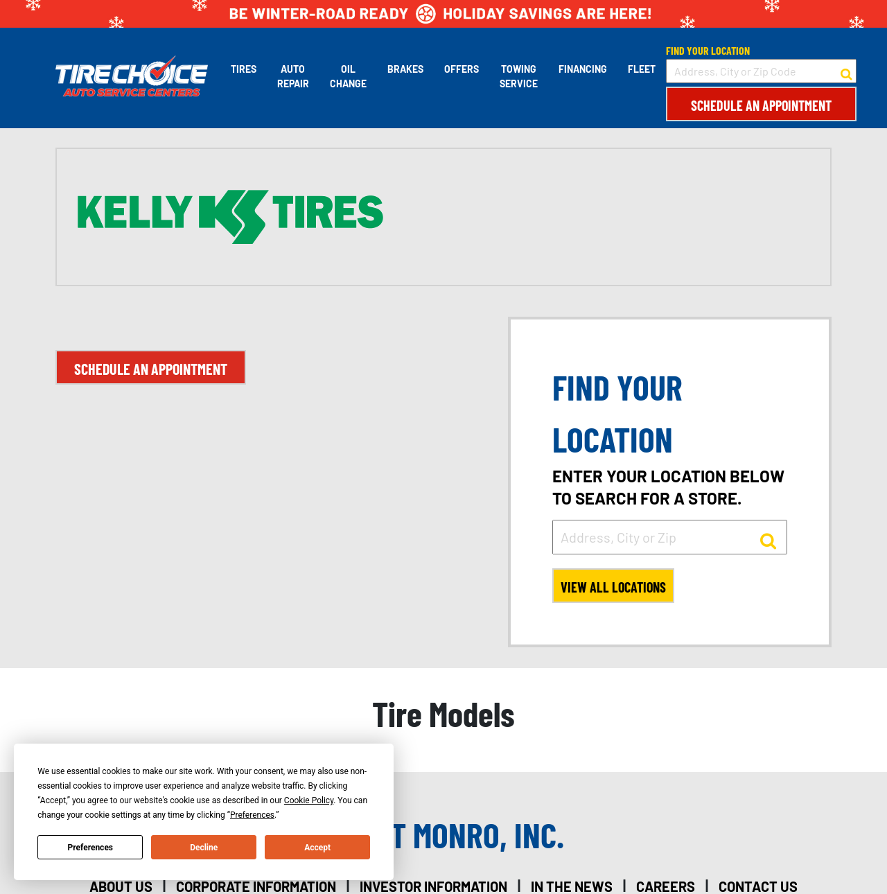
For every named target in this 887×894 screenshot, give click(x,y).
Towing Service (519, 76)
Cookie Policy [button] (308, 800)
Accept (317, 847)
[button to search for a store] (846, 71)
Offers (461, 69)
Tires (243, 69)
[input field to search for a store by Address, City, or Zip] (669, 537)
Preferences (91, 847)
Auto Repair (293, 76)
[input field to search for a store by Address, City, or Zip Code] (761, 71)
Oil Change (348, 76)
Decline (204, 847)
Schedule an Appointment (761, 105)
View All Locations (613, 587)
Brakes (405, 69)
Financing (583, 69)
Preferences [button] (252, 815)
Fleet (642, 69)
